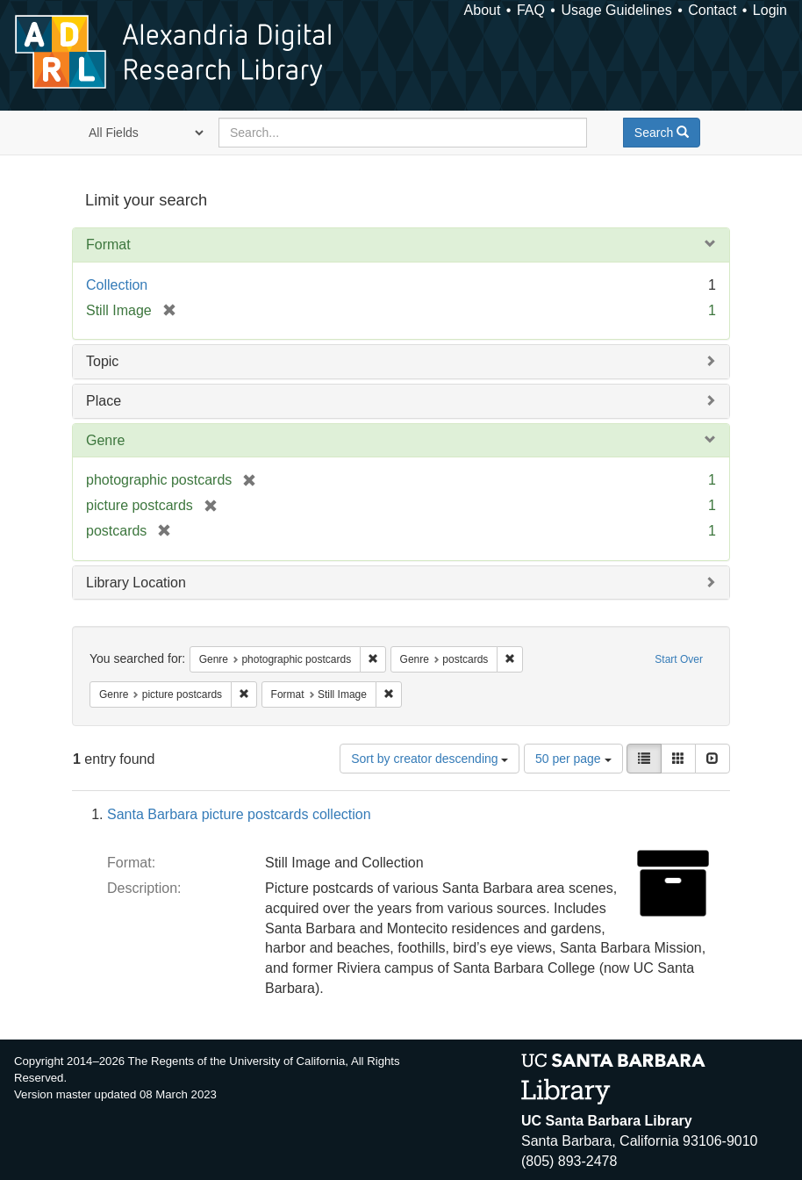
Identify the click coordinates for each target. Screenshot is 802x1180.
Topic (102, 361)
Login (770, 10)
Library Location (136, 582)
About (482, 10)
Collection (116, 284)
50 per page (573, 759)
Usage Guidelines (616, 10)
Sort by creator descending (429, 759)
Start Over (679, 659)
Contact (712, 10)
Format (108, 244)
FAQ (531, 10)
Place (103, 400)
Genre (105, 440)
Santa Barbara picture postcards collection (239, 814)
